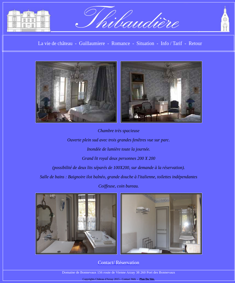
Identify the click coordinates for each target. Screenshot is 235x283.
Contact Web (128, 279)
